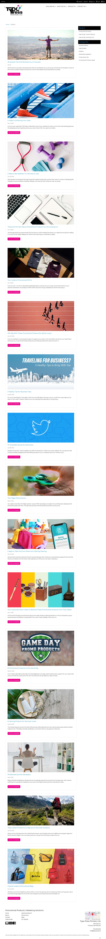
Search (79, 1)
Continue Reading (14, 74)
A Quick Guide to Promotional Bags (20, 886)
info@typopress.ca (95, 931)
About (7, 915)
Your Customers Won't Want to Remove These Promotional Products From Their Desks (40, 610)
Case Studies (82, 48)
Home (3, 1)
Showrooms (24, 915)
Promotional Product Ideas (87, 60)
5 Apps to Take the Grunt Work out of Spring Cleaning (27, 551)
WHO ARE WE (50, 6)
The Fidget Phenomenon (17, 498)
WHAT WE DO (61, 6)
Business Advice (83, 45)
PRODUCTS (71, 6)
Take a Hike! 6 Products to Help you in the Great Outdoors (29, 828)
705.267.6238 (97, 929)
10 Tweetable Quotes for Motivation (20, 445)
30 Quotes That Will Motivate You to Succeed (24, 62)
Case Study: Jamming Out (86, 37)
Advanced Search (26, 913)
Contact (7, 917)
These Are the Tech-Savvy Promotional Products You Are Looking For (33, 227)
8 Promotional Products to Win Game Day (23, 668)
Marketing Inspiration (85, 54)
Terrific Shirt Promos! (85, 31)
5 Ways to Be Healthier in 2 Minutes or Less (23, 174)
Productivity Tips (84, 57)
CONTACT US (81, 6)
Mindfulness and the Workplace (19, 774)
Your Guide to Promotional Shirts (20, 280)
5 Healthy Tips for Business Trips (19, 392)
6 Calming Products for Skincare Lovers (22, 721)
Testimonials (9, 919)
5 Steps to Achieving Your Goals (19, 120)
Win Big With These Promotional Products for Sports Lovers (30, 333)
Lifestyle (81, 51)
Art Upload (24, 919)
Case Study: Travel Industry (87, 34)
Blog (22, 917)
